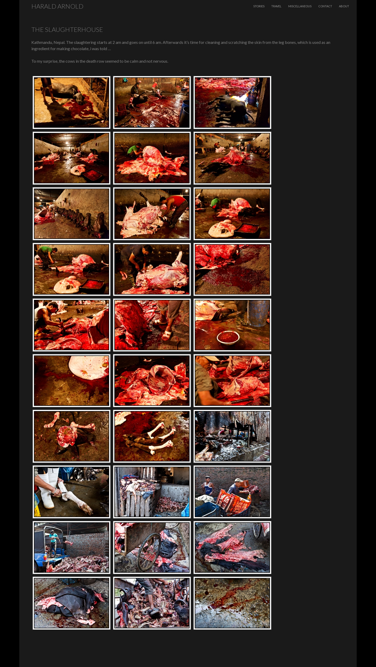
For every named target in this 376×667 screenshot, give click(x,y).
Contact (325, 6)
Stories (259, 6)
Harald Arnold (57, 6)
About (344, 6)
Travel (276, 6)
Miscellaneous (300, 6)
